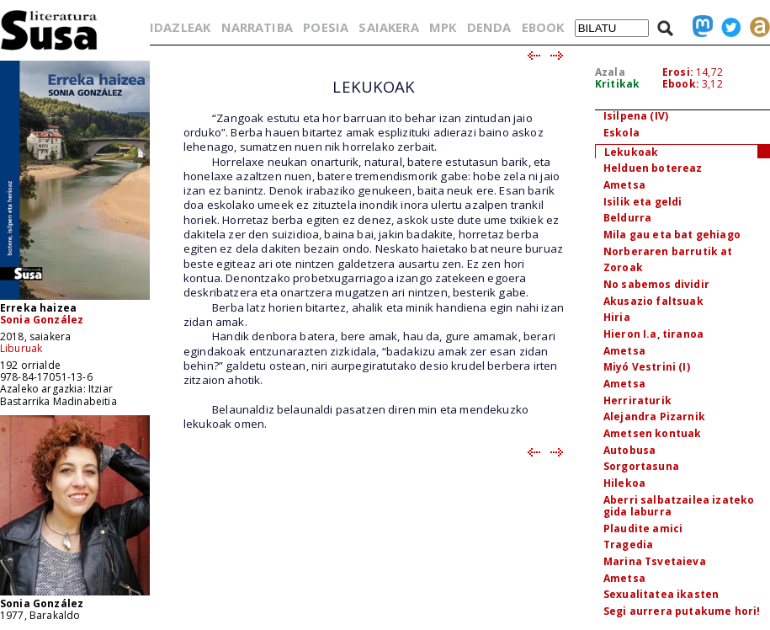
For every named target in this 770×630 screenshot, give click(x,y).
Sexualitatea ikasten (661, 594)
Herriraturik (637, 400)
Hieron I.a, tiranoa (653, 334)
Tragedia (628, 544)
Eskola (621, 132)
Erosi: (677, 72)
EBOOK (543, 27)
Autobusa (629, 450)
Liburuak (21, 348)
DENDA (489, 27)
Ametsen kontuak (652, 433)
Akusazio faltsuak (653, 301)
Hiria (616, 317)
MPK (442, 27)
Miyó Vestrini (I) (646, 367)
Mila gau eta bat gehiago (672, 234)
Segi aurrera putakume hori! (681, 611)
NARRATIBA (257, 27)
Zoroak (623, 267)
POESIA (325, 27)
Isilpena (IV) (635, 116)
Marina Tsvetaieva (654, 561)
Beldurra (627, 218)
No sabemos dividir (656, 284)
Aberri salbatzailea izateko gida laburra (678, 506)
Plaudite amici (642, 528)
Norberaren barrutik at (668, 251)
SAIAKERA (388, 27)
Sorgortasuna (641, 466)
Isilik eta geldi (642, 202)
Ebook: (680, 84)
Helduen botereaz (653, 168)
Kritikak (617, 84)
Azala (610, 72)
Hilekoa (624, 483)
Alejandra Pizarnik (654, 416)
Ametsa (624, 185)
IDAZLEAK (180, 27)
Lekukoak (631, 152)
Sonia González (41, 319)
